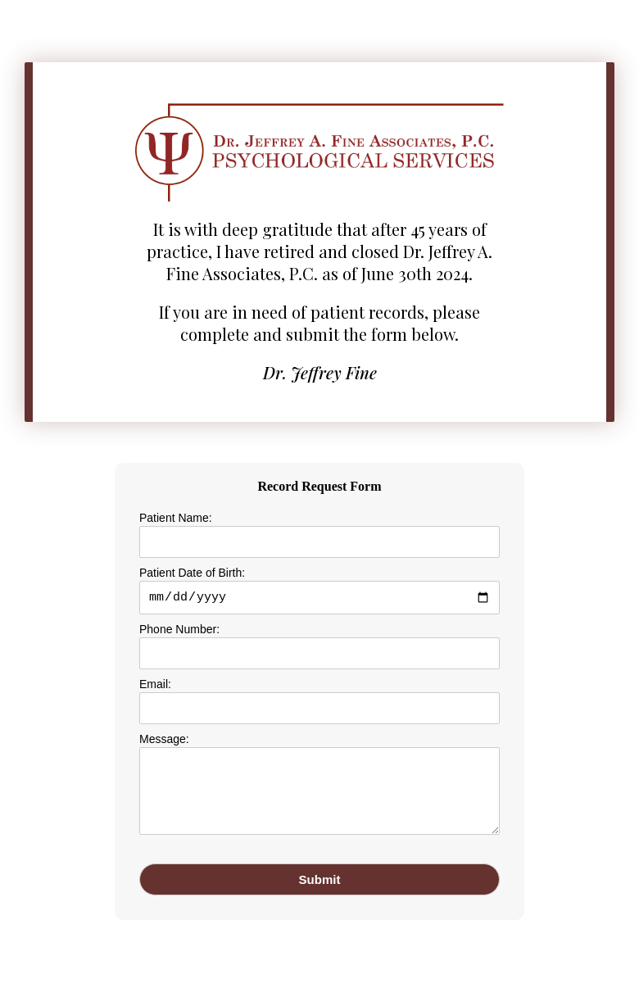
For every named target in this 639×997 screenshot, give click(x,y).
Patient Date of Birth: (192, 572)
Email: (155, 686)
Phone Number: (179, 631)
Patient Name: (175, 517)
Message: (164, 741)
